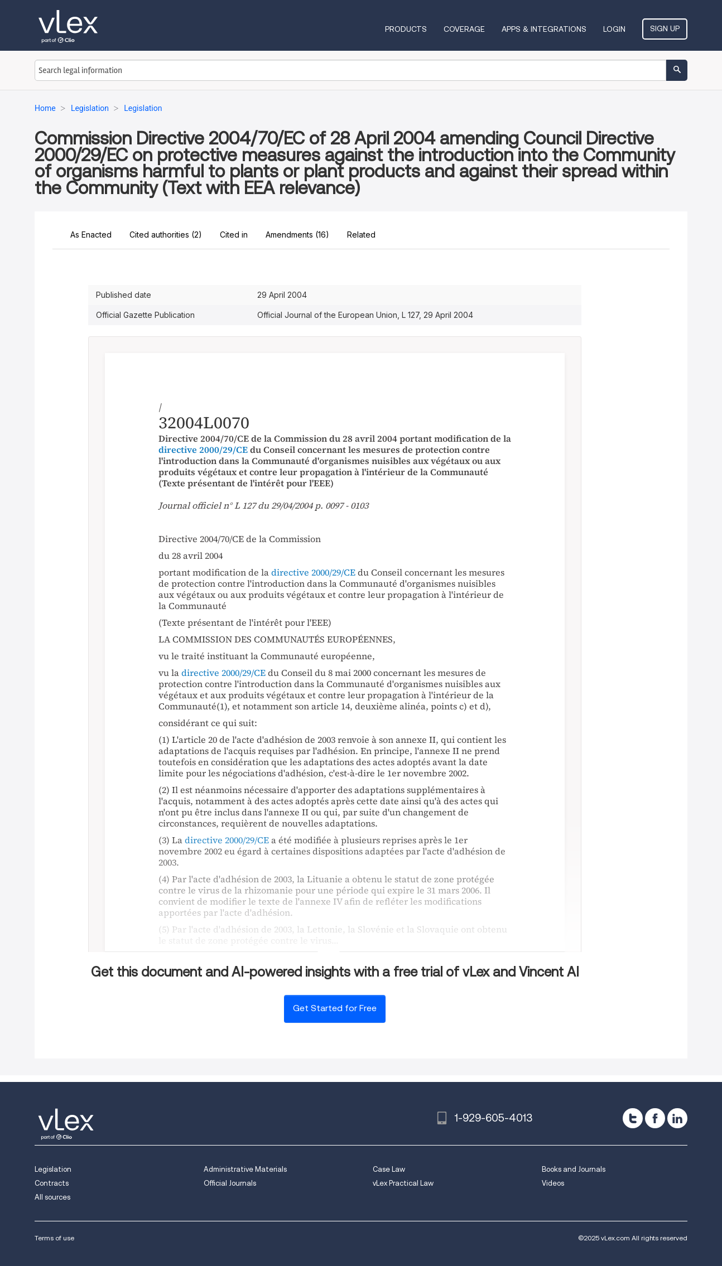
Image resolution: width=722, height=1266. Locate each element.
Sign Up (665, 28)
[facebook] (655, 1118)
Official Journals (230, 1183)
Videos (553, 1183)
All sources (52, 1197)
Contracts (52, 1183)
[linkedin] (677, 1118)
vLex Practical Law (403, 1183)
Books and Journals (573, 1169)
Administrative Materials (245, 1169)
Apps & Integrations (544, 29)
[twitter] (633, 1118)
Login (614, 29)
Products (406, 29)
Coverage (464, 29)
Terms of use (54, 1237)
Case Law (389, 1169)
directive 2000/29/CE (203, 449)
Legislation (53, 1169)
